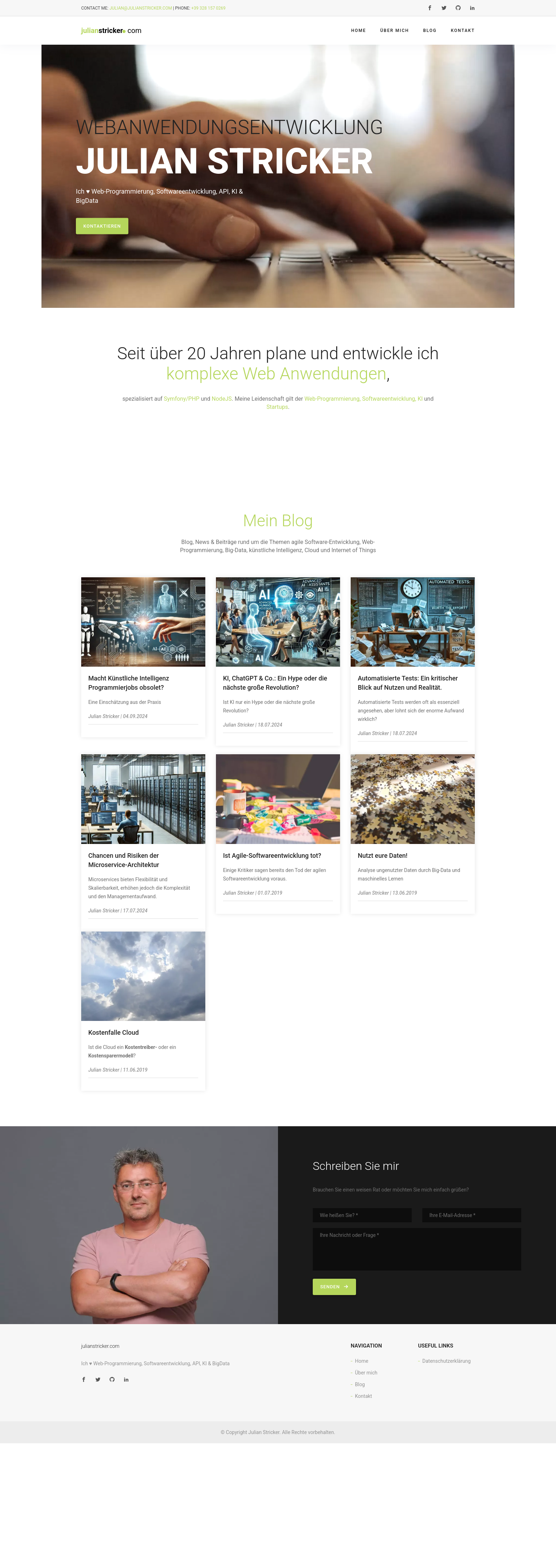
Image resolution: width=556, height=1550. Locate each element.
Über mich (394, 30)
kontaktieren (102, 229)
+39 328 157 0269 (208, 8)
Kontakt (463, 30)
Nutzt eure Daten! (382, 858)
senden (334, 1289)
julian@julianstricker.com (141, 8)
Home (358, 30)
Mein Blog (278, 523)
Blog (430, 30)
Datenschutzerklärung (446, 1364)
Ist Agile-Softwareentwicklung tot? (272, 858)
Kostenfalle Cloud (113, 1035)
